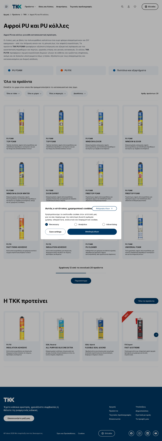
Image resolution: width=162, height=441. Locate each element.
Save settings (55, 232)
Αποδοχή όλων (92, 232)
